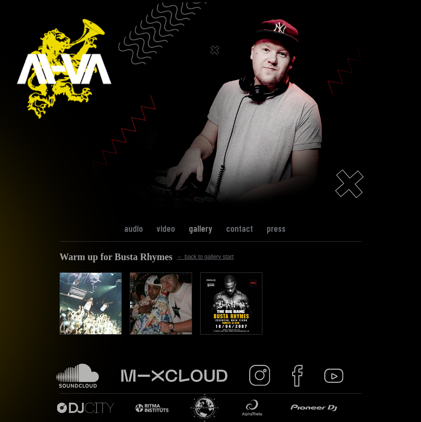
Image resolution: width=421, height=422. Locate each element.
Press (276, 228)
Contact (239, 228)
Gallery (200, 228)
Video (166, 228)
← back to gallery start (205, 256)
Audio (133, 228)
